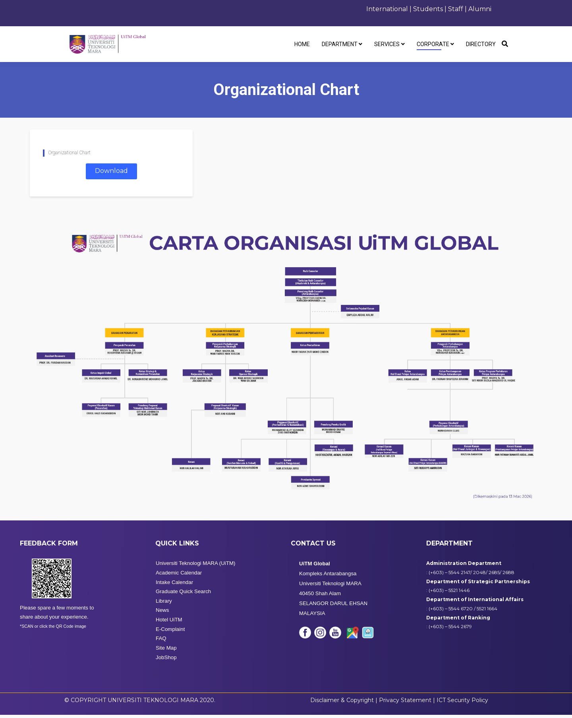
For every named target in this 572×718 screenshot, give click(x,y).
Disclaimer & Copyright (342, 702)
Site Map (166, 651)
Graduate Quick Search (183, 595)
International (387, 9)
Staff (456, 9)
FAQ (161, 641)
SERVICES (387, 44)
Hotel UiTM (169, 623)
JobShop (166, 660)
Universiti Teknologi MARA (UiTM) (195, 566)
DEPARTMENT (340, 44)
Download (111, 171)
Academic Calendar (179, 575)
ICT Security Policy (462, 702)
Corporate (433, 44)
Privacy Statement (406, 702)
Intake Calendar (174, 585)
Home (302, 44)
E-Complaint (170, 632)
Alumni (479, 9)
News (162, 613)
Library (164, 604)
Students (428, 9)
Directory (481, 44)
